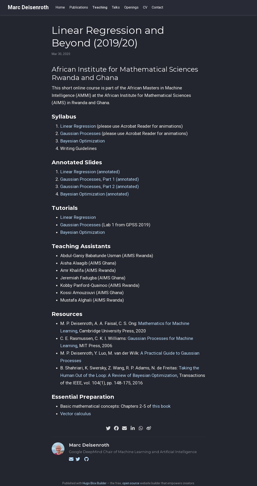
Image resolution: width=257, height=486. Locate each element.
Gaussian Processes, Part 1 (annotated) (99, 179)
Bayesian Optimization (82, 141)
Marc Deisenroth (28, 7)
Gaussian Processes (80, 133)
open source (130, 483)
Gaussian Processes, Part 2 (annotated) (99, 186)
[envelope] (124, 428)
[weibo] (149, 428)
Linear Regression (78, 126)
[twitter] (108, 428)
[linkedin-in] (132, 428)
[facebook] (116, 428)
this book (161, 406)
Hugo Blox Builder (95, 483)
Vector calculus (75, 413)
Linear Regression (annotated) (90, 171)
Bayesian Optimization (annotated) (94, 194)
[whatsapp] (140, 428)
